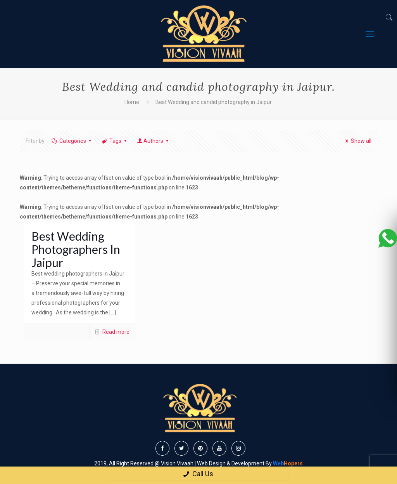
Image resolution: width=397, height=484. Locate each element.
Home (131, 102)
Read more (115, 332)
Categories (71, 141)
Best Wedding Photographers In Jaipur (75, 249)
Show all (357, 141)
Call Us (197, 474)
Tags (115, 141)
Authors (153, 141)
